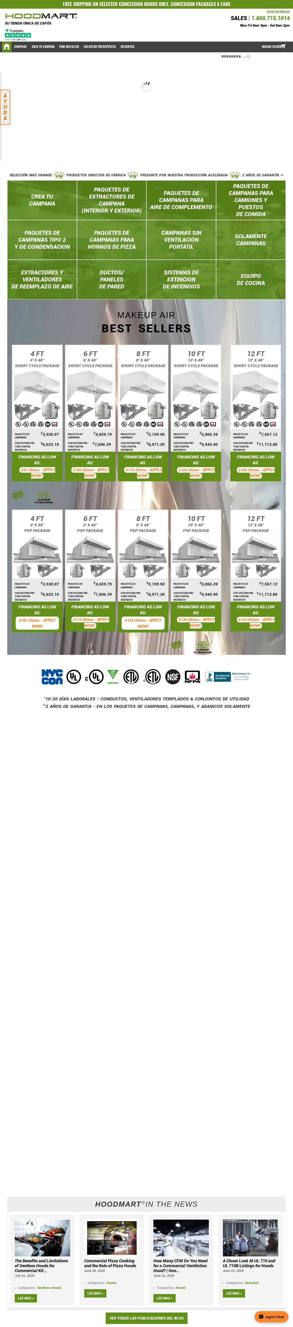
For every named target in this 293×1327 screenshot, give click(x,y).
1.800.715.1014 (270, 18)
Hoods (111, 1283)
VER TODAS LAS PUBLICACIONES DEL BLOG (146, 1318)
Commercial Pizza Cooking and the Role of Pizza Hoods (110, 1263)
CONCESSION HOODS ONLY (143, 4)
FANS (225, 4)
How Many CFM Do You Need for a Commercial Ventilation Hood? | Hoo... (180, 1265)
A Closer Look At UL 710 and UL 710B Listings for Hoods (249, 1263)
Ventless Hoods (49, 1288)
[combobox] (236, 56)
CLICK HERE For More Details (44, 501)
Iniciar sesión (271, 47)
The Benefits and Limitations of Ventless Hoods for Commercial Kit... (41, 1265)
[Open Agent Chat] (271, 1316)
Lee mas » (26, 1298)
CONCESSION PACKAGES (193, 4)
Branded (251, 1283)
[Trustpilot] (18, 34)
